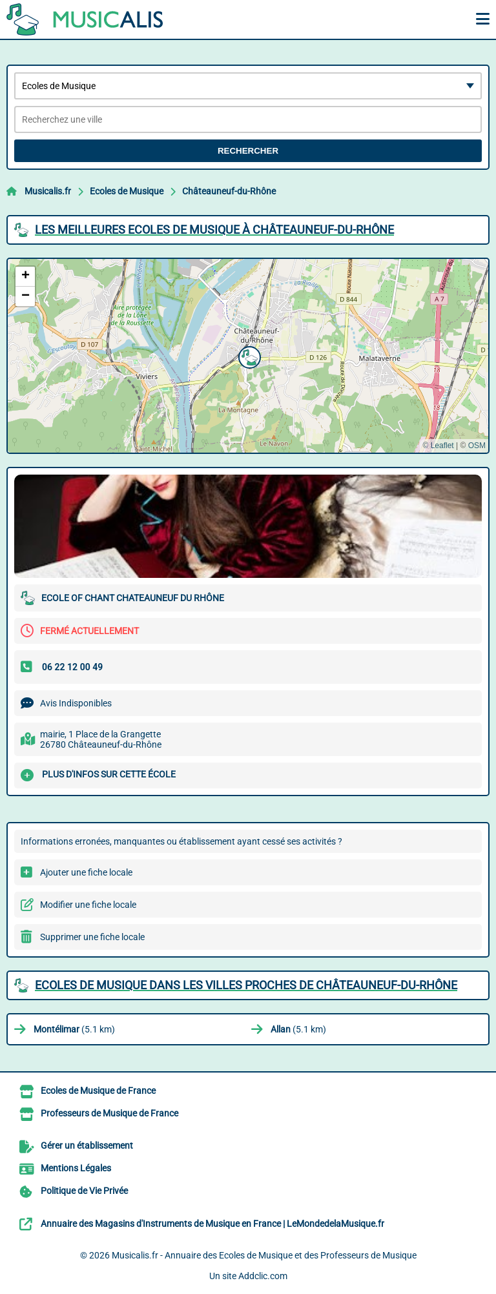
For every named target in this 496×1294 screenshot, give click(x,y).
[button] (248, 355)
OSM (477, 445)
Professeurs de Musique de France (109, 1113)
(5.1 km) (74, 1029)
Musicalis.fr (48, 191)
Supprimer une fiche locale (92, 937)
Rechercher (248, 151)
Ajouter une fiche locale (86, 872)
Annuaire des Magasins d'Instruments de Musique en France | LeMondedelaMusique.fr (212, 1223)
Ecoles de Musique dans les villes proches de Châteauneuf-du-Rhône (246, 985)
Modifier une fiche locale (88, 904)
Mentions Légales (76, 1168)
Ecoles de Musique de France (98, 1090)
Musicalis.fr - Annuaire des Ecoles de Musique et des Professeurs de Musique (264, 1255)
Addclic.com (262, 1276)
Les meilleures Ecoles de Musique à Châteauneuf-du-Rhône (214, 229)
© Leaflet (437, 445)
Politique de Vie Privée (84, 1191)
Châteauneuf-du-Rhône (229, 191)
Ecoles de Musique (126, 191)
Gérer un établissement (87, 1145)
